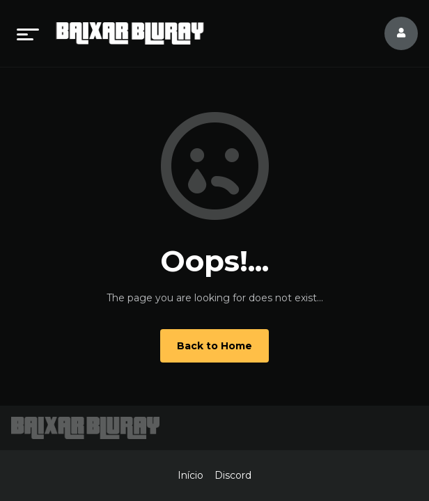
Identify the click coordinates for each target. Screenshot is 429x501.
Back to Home (214, 346)
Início (190, 475)
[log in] (393, 33)
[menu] (28, 33)
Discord (232, 475)
